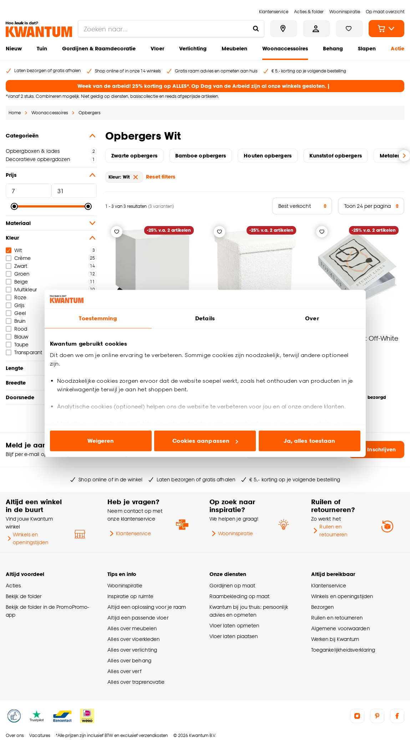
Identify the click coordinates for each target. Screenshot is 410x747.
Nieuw (14, 48)
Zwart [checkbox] (16, 266)
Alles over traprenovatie (135, 682)
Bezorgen (322, 607)
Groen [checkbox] (17, 274)
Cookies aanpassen (205, 440)
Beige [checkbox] (17, 282)
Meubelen (234, 48)
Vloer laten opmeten (234, 625)
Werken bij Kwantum (335, 639)
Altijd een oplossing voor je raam (146, 607)
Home (15, 112)
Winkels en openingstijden (27, 538)
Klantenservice (129, 533)
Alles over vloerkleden (133, 639)
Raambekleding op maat (239, 596)
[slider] (14, 206)
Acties (13, 585)
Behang (333, 48)
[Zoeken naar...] (256, 28)
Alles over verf (124, 671)
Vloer (157, 48)
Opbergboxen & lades (33, 151)
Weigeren (100, 440)
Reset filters (160, 177)
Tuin (42, 48)
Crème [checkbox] (18, 258)
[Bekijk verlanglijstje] (349, 28)
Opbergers (89, 112)
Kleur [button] (51, 238)
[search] (171, 28)
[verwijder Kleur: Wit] (135, 177)
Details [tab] (205, 318)
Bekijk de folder (24, 596)
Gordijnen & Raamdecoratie (99, 48)
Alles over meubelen (132, 628)
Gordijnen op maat (232, 585)
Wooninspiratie (231, 533)
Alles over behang (129, 660)
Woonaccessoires (285, 48)
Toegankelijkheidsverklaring (343, 650)
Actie (397, 48)
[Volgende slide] (404, 155)
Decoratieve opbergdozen (38, 159)
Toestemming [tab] (98, 318)
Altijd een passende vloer (137, 618)
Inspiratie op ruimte (130, 596)
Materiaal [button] (51, 223)
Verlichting (193, 48)
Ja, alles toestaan (309, 440)
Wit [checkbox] (14, 250)
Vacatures (39, 735)
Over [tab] (312, 318)
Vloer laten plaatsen (233, 636)
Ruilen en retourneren (329, 530)
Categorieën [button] (51, 135)
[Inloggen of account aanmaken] (316, 28)
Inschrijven (376, 449)
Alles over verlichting (132, 650)
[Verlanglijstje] (116, 231)
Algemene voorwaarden (340, 628)
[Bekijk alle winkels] (283, 28)
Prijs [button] (51, 175)
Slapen (367, 48)
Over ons (15, 735)
